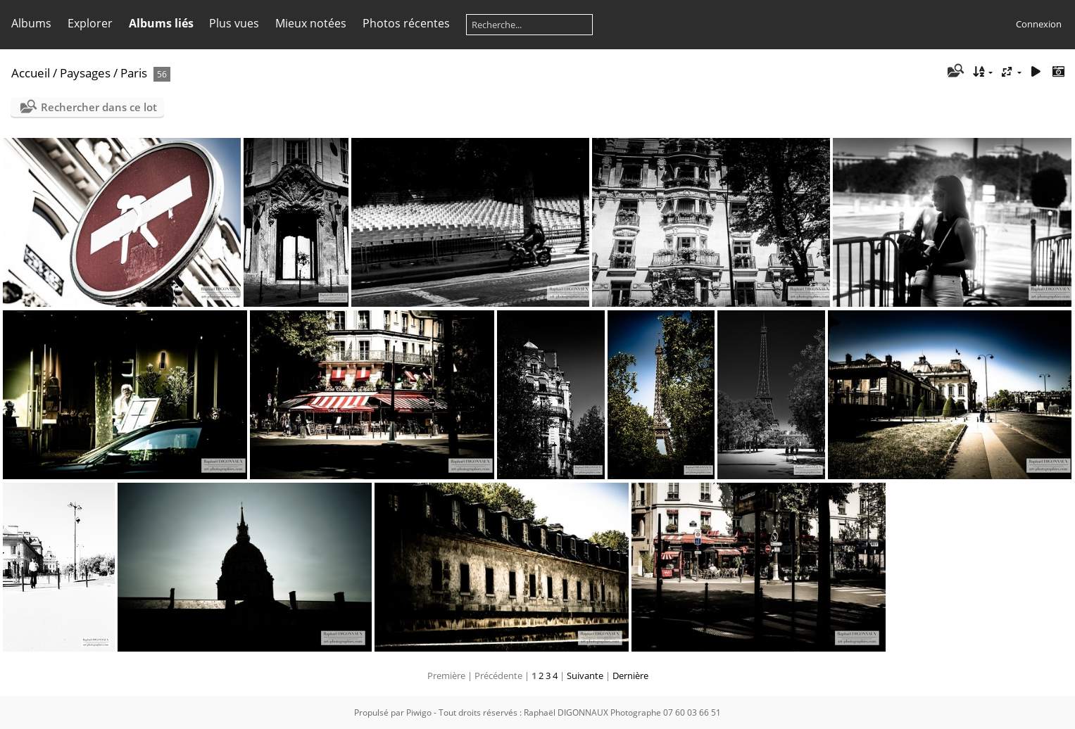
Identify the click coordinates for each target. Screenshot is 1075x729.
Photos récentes (406, 23)
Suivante (585, 675)
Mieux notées (310, 23)
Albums (31, 23)
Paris (133, 73)
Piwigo (419, 712)
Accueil (30, 73)
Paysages (85, 73)
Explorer (90, 23)
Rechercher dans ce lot (99, 107)
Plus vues (234, 23)
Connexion (1039, 24)
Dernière (630, 675)
